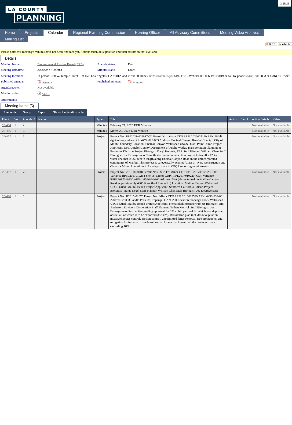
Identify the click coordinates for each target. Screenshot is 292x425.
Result (244, 119)
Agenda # (29, 119)
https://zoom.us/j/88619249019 (168, 76)
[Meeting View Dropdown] (68, 112)
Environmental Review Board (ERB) (60, 64)
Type (99, 119)
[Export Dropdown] (42, 112)
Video (46, 94)
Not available (45, 87)
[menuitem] (9, 112)
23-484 (6, 125)
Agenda (47, 82)
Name (42, 119)
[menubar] (43, 112)
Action (233, 119)
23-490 (6, 196)
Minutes (138, 82)
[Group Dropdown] (27, 112)
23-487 (6, 172)
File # (5, 119)
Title (112, 119)
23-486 (6, 130)
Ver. (17, 119)
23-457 (6, 136)
